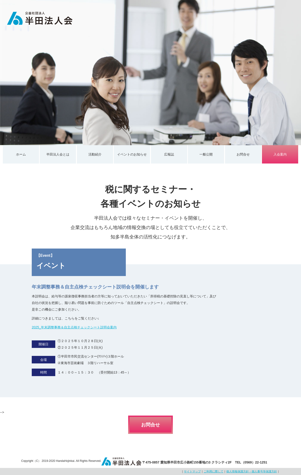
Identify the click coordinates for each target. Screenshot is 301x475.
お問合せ (243, 154)
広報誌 (169, 154)
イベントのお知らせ (132, 154)
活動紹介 (95, 154)
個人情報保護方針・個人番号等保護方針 (251, 471)
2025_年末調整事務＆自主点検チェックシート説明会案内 (74, 327)
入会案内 (280, 154)
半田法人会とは (57, 154)
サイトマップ (192, 471)
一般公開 (206, 154)
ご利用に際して (213, 471)
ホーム (21, 154)
